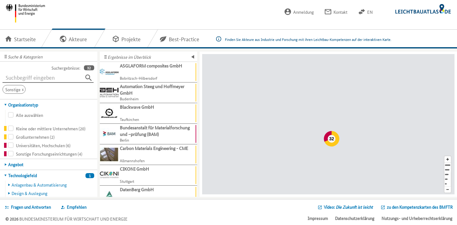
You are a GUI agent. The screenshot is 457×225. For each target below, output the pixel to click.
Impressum (318, 218)
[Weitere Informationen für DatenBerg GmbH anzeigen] (148, 196)
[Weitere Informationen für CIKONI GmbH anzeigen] (148, 175)
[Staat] (447, 179)
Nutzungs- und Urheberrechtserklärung (417, 218)
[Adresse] (447, 165)
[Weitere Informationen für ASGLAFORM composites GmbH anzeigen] (148, 72)
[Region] (447, 174)
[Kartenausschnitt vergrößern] (447, 159)
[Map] (328, 124)
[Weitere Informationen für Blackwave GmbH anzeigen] (148, 113)
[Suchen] (88, 77)
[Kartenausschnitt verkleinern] (447, 189)
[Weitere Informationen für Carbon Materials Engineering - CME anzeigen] (148, 154)
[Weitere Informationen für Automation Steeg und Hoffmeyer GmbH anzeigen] (148, 92)
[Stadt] (447, 170)
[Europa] (447, 184)
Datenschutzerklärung (354, 218)
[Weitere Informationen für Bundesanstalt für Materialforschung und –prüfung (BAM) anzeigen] (148, 134)
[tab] (48, 105)
